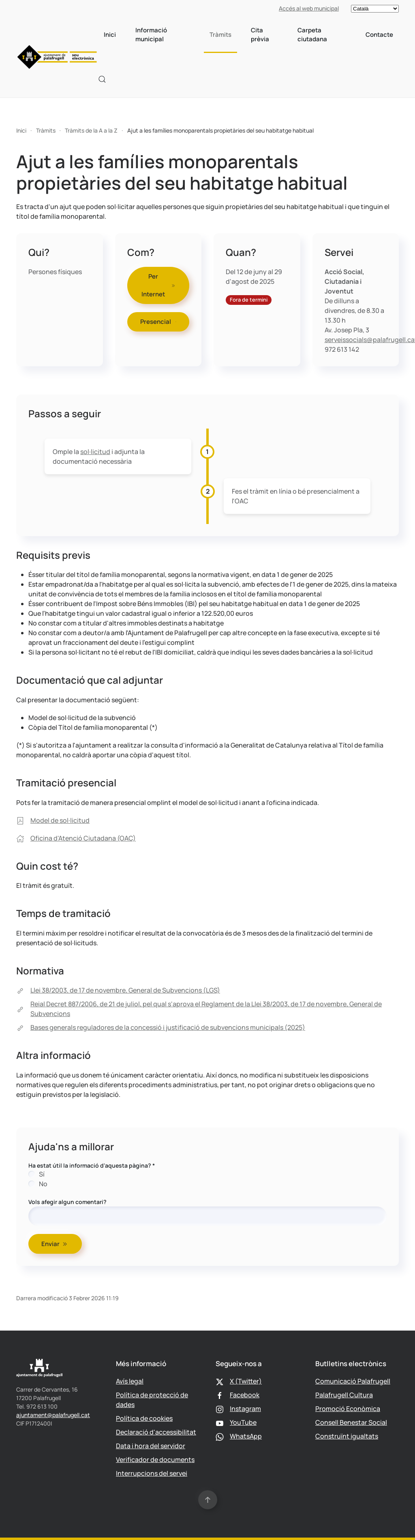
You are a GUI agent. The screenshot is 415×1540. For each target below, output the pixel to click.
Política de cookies (144, 1418)
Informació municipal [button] (151, 35)
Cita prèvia (260, 35)
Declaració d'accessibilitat (156, 1432)
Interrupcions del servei (151, 1473)
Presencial (158, 321)
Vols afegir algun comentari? (67, 1202)
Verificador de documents (155, 1459)
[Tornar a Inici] (57, 57)
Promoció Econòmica (347, 1408)
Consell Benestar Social (351, 1422)
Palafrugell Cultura (344, 1394)
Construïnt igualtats (346, 1436)
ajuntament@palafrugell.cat (53, 1415)
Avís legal (129, 1381)
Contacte (379, 34)
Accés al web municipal (309, 8)
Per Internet (158, 285)
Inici (110, 34)
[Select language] (375, 9)
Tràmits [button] (220, 34)
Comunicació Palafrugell (352, 1381)
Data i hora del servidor (150, 1445)
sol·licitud (95, 451)
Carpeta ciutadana (312, 35)
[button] (102, 79)
